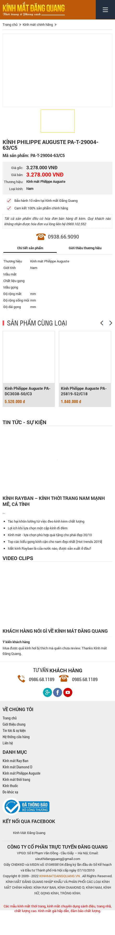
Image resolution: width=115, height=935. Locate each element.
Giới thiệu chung (14, 746)
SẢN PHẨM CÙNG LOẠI (37, 322)
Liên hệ (8, 765)
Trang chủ (10, 740)
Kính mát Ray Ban (15, 783)
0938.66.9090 (63, 236)
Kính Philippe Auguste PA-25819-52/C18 (84, 391)
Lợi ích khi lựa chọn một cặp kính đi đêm (37, 550)
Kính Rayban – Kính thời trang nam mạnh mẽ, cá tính (54, 501)
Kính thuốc (10, 808)
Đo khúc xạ (10, 814)
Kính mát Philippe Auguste (21, 795)
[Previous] (101, 323)
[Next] (110, 323)
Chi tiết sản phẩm (30, 248)
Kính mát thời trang (16, 801)
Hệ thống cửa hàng (16, 759)
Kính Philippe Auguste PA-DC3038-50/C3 (27, 391)
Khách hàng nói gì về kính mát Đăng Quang (55, 653)
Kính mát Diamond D (17, 789)
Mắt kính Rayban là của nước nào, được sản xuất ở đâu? (49, 570)
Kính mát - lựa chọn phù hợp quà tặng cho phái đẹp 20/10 (50, 556)
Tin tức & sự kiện (14, 752)
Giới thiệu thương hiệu (85, 248)
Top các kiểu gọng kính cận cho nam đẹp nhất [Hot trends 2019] (55, 563)
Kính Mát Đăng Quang (29, 854)
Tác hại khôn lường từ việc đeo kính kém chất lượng (46, 543)
